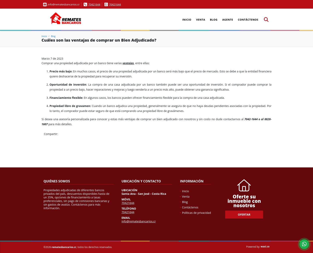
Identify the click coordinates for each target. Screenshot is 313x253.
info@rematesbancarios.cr (139, 221)
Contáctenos (248, 19)
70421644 (94, 4)
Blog (214, 19)
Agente (227, 19)
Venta (200, 19)
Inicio (186, 19)
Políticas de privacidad (196, 213)
